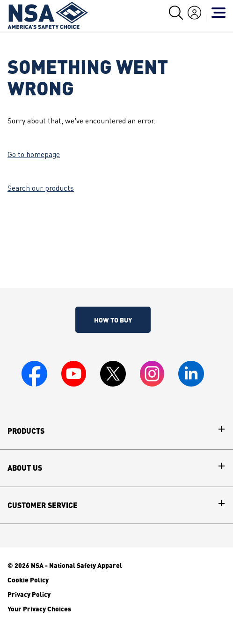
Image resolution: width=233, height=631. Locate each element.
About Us (24, 468)
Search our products (40, 189)
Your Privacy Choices (39, 608)
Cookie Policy (28, 579)
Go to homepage (33, 155)
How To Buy (113, 319)
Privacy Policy (29, 594)
